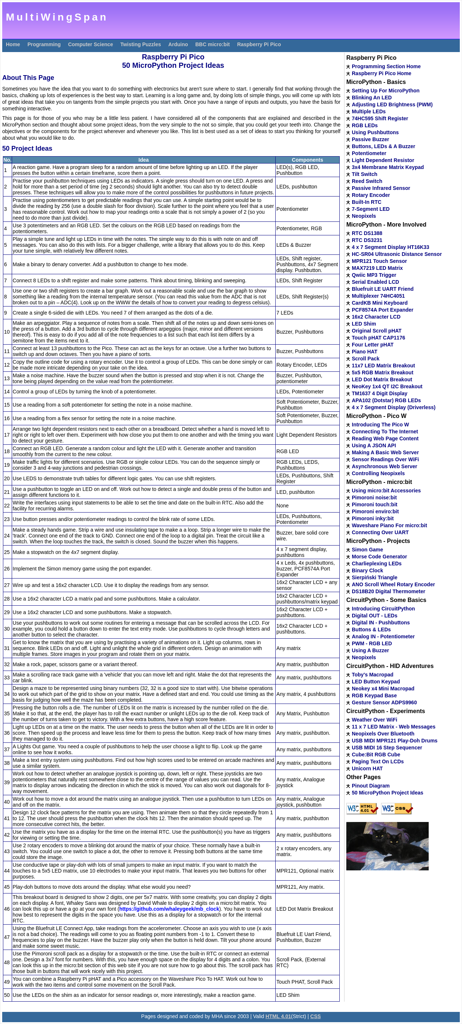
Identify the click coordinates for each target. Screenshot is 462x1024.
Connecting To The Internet (385, 431)
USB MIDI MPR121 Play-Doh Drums (394, 741)
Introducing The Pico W (380, 424)
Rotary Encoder (371, 195)
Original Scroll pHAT (377, 331)
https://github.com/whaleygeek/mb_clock (169, 909)
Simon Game (367, 550)
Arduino (178, 44)
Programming (44, 44)
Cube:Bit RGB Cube (376, 754)
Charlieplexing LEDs (377, 563)
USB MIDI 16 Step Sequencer (387, 747)
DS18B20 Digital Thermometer (388, 591)
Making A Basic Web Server (385, 452)
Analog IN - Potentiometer (383, 636)
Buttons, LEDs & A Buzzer (383, 146)
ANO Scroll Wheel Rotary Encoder (393, 584)
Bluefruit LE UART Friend (383, 289)
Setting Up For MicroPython (386, 90)
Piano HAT (364, 352)
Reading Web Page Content (385, 438)
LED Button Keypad (376, 681)
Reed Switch (367, 181)
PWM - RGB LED (372, 643)
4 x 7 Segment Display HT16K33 (390, 247)
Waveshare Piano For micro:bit (389, 525)
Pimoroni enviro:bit (375, 511)
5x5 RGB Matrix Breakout (382, 372)
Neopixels (364, 216)
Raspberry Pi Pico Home (381, 73)
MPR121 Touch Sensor (379, 261)
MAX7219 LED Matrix (377, 268)
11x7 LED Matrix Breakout (383, 365)
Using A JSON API (374, 445)
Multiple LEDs (369, 111)
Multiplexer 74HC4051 (378, 296)
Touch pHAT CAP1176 (378, 338)
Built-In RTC (366, 202)
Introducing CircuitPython (383, 609)
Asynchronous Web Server (384, 466)
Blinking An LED (372, 97)
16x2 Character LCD (376, 317)
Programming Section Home (386, 66)
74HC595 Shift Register (380, 118)
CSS (315, 1016)
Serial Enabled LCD (375, 282)
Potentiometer (369, 153)
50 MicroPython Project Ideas (387, 793)
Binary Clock (367, 570)
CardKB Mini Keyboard (379, 303)
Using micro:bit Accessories (386, 490)
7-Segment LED (371, 209)
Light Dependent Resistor (383, 160)
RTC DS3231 (367, 240)
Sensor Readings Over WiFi (385, 459)
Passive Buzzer (370, 139)
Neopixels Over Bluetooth (383, 734)
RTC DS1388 (367, 233)
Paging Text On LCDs (378, 761)
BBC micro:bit (212, 44)
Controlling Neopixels (378, 473)
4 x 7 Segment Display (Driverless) (394, 407)
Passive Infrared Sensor (381, 188)
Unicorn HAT (367, 768)
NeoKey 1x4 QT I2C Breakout (387, 386)
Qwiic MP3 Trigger (374, 275)
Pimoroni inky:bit (373, 518)
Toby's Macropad (373, 675)
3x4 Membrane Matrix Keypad (388, 167)
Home (13, 44)
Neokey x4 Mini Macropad (383, 688)
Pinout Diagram (371, 786)
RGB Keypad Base (374, 695)
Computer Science (90, 44)
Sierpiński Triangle (375, 577)
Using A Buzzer (370, 650)
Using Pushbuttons (375, 132)
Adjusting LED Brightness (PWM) (392, 104)
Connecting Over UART (380, 532)
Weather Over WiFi (374, 720)
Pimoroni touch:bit (374, 504)
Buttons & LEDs (371, 629)
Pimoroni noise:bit (374, 497)
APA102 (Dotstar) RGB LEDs (386, 400)
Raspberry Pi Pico (259, 44)
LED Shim (364, 324)
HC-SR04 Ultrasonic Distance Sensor (397, 254)
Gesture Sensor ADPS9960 (384, 702)
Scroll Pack (366, 358)
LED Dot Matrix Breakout (382, 379)
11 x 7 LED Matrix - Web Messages (394, 727)
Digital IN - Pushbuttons (381, 622)
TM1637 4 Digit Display (379, 393)
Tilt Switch (364, 174)
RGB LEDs (365, 125)
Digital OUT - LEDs (374, 616)
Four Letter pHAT (373, 345)
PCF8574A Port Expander (382, 310)
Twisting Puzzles (140, 44)
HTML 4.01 (278, 1016)
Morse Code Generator (379, 556)
